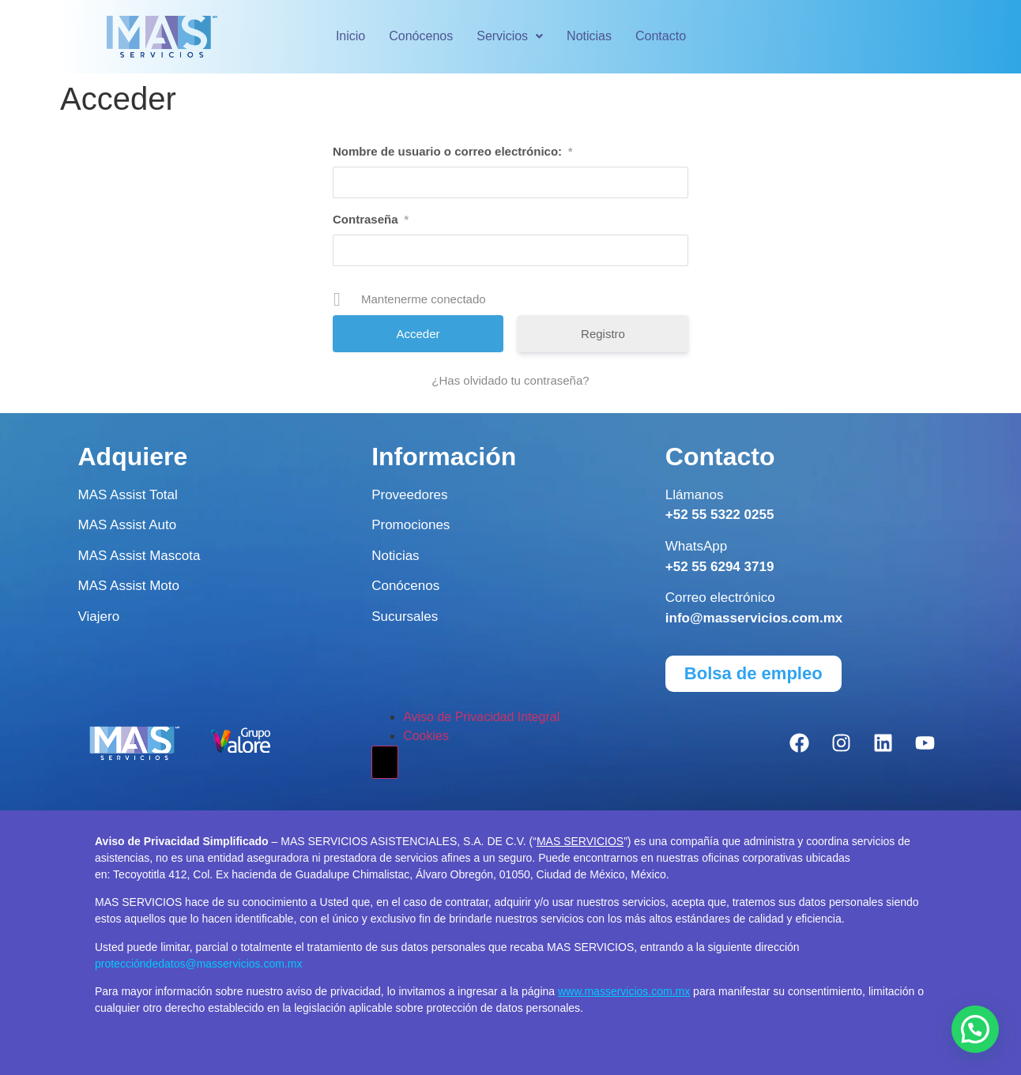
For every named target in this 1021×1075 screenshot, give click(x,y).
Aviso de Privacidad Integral (481, 717)
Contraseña (371, 219)
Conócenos (421, 36)
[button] (510, 36)
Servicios (510, 36)
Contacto (660, 36)
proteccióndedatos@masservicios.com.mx (198, 963)
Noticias (589, 36)
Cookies (426, 735)
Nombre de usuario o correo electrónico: (453, 151)
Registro (603, 333)
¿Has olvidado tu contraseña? (510, 380)
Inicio (350, 36)
